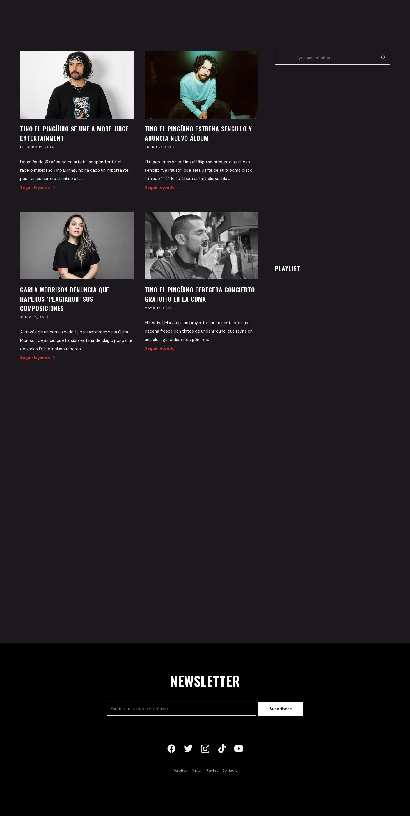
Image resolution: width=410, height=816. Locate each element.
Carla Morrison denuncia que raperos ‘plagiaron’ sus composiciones (64, 299)
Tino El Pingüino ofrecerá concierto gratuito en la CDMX (200, 294)
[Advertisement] (317, 163)
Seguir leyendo (36, 187)
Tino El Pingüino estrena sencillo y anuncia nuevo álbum (198, 133)
